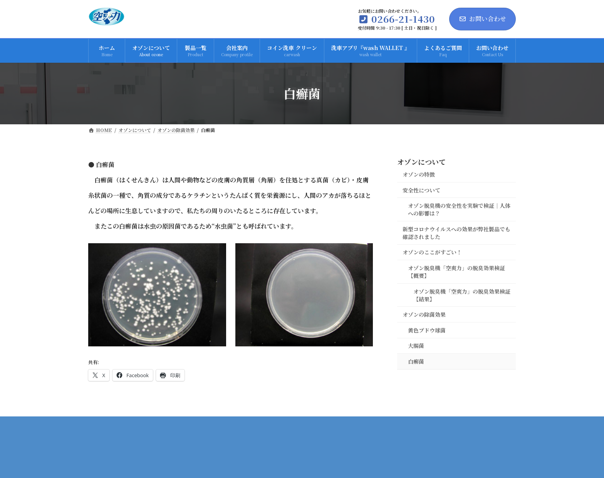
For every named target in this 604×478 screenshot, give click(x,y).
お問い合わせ (482, 18)
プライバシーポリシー (430, 425)
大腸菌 (416, 345)
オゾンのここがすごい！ (432, 252)
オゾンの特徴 (419, 174)
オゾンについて (421, 162)
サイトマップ (491, 425)
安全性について (421, 190)
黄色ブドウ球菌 (427, 330)
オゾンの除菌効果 (424, 314)
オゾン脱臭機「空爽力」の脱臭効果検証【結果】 (461, 295)
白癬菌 (416, 361)
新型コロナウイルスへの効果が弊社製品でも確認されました (456, 233)
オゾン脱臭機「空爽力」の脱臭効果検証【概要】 (456, 271)
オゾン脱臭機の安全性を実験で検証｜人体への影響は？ (459, 209)
